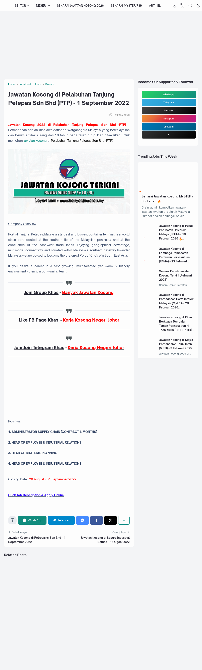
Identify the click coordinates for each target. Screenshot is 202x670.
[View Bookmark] (182, 5)
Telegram (168, 102)
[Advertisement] (97, 43)
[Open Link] (198, 5)
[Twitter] (110, 520)
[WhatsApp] (32, 520)
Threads (168, 110)
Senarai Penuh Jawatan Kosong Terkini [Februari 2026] (175, 275)
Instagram (168, 118)
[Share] (124, 520)
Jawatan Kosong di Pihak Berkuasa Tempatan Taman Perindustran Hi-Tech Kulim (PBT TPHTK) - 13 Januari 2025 (176, 325)
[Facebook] (96, 520)
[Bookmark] (12, 521)
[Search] (190, 5)
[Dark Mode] (174, 5)
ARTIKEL (155, 5)
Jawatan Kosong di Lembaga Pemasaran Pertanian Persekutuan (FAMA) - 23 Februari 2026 (174, 257)
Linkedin (169, 126)
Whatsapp (168, 94)
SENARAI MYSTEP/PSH (126, 5)
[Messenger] (82, 520)
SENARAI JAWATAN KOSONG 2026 (80, 5)
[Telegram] (61, 520)
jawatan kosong (35, 141)
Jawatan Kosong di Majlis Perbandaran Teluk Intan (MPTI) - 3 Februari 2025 (176, 344)
